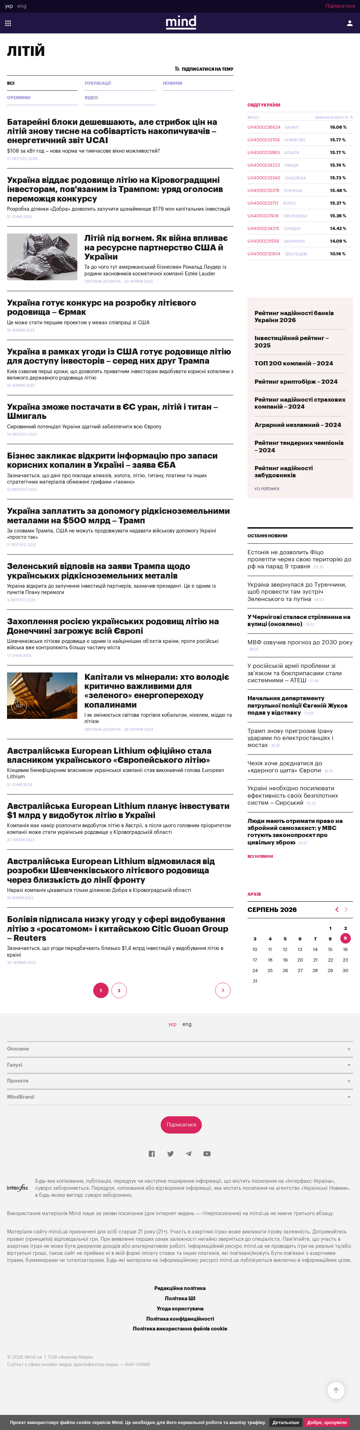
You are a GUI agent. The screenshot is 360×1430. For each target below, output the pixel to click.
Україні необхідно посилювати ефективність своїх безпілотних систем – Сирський (293, 795)
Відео (91, 98)
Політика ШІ (180, 1298)
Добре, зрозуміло (327, 1422)
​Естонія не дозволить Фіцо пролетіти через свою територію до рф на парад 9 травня (299, 559)
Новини (172, 83)
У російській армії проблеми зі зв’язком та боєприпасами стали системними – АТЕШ (295, 673)
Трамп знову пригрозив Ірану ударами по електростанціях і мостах (290, 738)
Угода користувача (180, 1308)
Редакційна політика (180, 1288)
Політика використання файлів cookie (180, 1329)
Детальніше (285, 1422)
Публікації (98, 83)
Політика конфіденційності (180, 1319)
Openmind (19, 98)
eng (21, 6)
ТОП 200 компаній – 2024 (294, 363)
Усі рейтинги (267, 489)
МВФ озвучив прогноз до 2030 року (300, 642)
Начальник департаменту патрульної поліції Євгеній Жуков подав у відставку (298, 705)
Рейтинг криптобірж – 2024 (296, 382)
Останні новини (268, 536)
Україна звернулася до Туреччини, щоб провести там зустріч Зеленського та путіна (297, 592)
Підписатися (340, 6)
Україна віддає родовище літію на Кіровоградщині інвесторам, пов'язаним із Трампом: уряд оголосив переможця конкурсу (115, 189)
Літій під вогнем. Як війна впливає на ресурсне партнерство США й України (156, 247)
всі (10, 83)
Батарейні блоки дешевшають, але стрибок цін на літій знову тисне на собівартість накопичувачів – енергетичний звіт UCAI (112, 131)
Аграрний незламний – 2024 (298, 425)
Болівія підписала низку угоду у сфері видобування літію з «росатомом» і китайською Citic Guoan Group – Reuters (118, 928)
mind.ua (259, 1213)
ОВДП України (264, 105)
